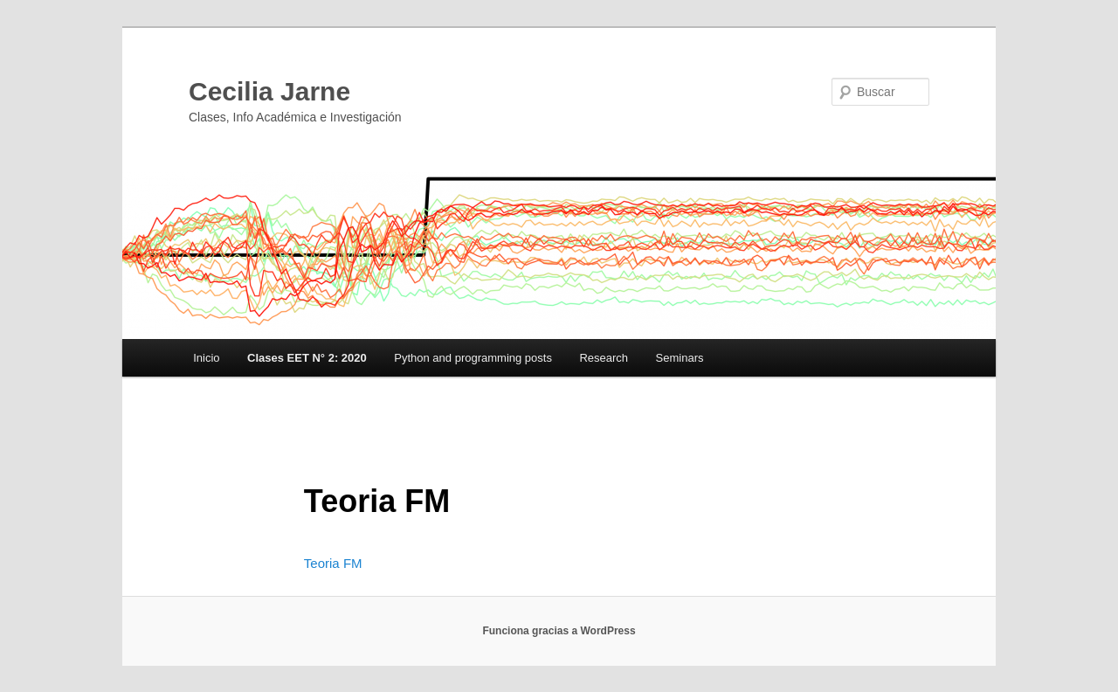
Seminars (680, 357)
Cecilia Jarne (269, 91)
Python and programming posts (473, 357)
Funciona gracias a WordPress (558, 631)
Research (603, 357)
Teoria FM (333, 563)
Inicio (206, 357)
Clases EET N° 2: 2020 (307, 357)
